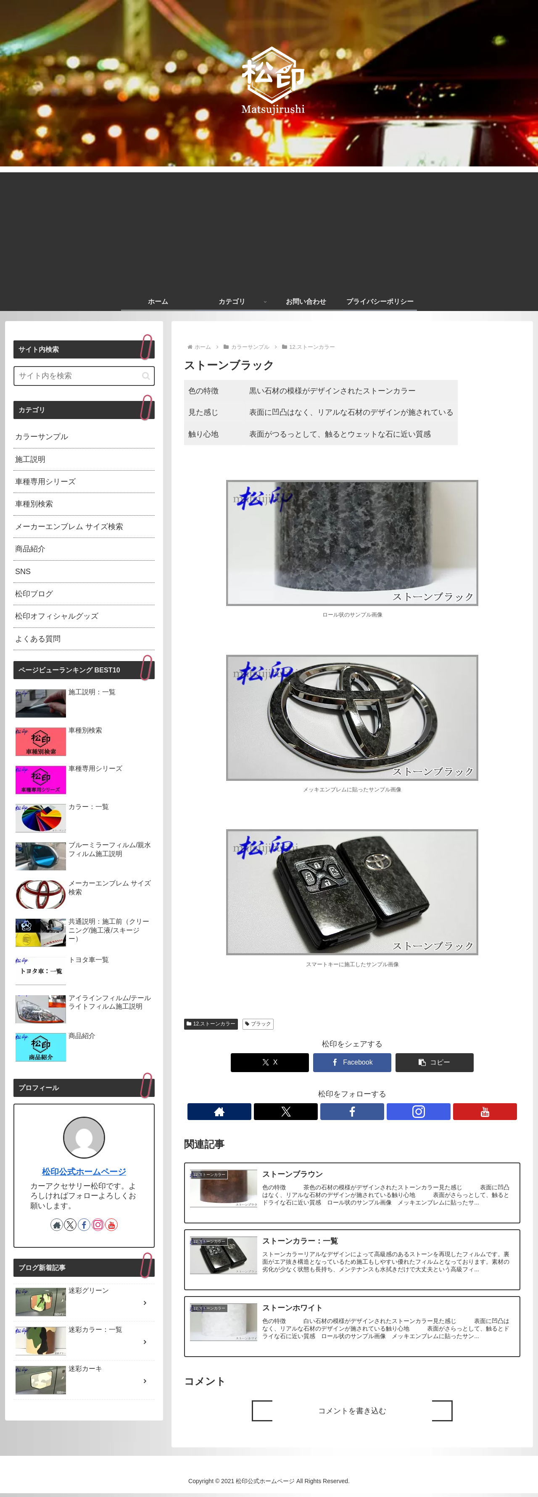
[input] (84, 376)
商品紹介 (30, 549)
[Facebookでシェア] (352, 1062)
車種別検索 (34, 504)
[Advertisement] (269, 231)
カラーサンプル (41, 436)
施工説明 (30, 459)
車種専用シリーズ (45, 481)
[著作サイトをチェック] (313, 1111)
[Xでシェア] (284, 1062)
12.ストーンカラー (211, 1024)
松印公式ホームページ (84, 1171)
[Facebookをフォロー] (352, 1111)
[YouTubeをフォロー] (390, 1111)
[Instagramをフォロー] (371, 1111)
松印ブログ (34, 594)
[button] (420, 1062)
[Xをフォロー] (332, 1111)
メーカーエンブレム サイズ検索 (69, 526)
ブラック (258, 1024)
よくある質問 (38, 639)
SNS (23, 571)
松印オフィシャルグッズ (56, 616)
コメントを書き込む (352, 1414)
